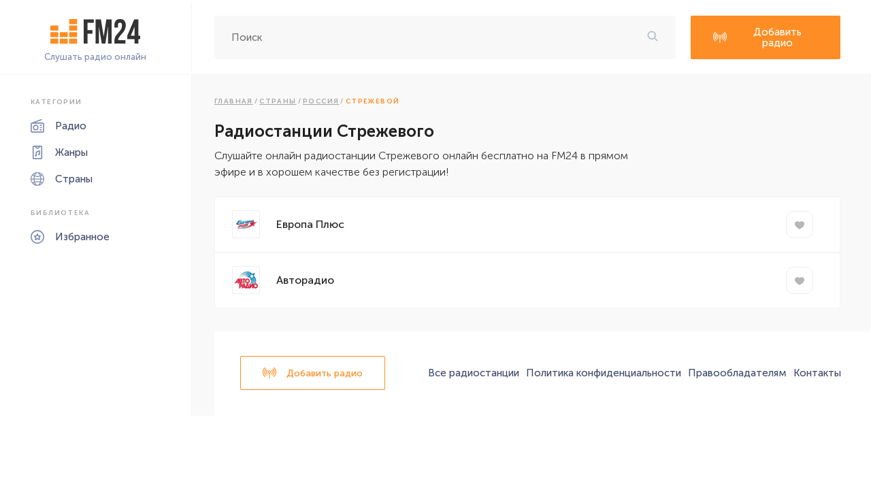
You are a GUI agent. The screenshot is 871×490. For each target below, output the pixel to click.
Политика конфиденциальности (603, 373)
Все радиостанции (473, 373)
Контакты (817, 373)
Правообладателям (737, 373)
